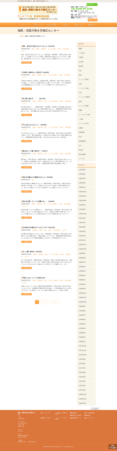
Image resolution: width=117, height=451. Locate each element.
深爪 (44, 75)
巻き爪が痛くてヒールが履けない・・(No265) (38, 201)
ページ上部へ (95, 408)
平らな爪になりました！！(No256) (34, 125)
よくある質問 (90, 413)
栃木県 (81, 66)
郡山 (33, 48)
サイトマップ (90, 418)
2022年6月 (82, 205)
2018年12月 (82, 293)
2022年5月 (82, 209)
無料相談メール (92, 4)
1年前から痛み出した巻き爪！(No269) (35, 72)
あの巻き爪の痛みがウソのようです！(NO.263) (38, 227)
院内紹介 (74, 413)
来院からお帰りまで (62, 413)
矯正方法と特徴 (76, 415)
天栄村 (41, 230)
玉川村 (81, 62)
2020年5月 (82, 266)
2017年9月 (82, 359)
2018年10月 (82, 302)
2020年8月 (82, 258)
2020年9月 (82, 253)
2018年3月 (82, 332)
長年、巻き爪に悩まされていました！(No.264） (39, 46)
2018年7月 (82, 315)
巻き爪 (59, 48)
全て (33, 179)
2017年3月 (82, 385)
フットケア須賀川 (52, 75)
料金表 (88, 415)
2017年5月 (82, 377)
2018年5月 (82, 324)
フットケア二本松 (84, 114)
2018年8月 (82, 310)
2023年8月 (82, 174)
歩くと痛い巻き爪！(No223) (32, 251)
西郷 (80, 110)
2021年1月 (82, 240)
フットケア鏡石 (84, 106)
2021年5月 (82, 231)
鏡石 (80, 101)
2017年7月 (82, 368)
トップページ (46, 413)
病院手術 (43, 48)
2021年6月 (82, 227)
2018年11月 (82, 297)
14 (52, 302)
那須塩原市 (82, 141)
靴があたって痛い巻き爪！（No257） (35, 151)
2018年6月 (82, 319)
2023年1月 (82, 187)
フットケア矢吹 (84, 88)
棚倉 (80, 48)
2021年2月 (82, 236)
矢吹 (80, 92)
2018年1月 (82, 341)
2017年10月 (82, 355)
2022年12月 (82, 191)
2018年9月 (82, 306)
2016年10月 (82, 403)
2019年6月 (82, 284)
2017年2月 (82, 390)
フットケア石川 (84, 123)
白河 (80, 84)
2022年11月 (82, 196)
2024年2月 (82, 169)
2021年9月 (82, 218)
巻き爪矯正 (66, 48)
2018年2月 (82, 337)
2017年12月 (82, 346)
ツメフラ (24, 77)
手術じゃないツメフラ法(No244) (33, 278)
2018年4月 (82, 328)
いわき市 (82, 53)
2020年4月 (82, 271)
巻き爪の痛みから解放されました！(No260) (37, 177)
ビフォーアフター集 (62, 418)
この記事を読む (26, 62)
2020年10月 (82, 249)
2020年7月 (82, 262)
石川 (80, 136)
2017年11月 (82, 350)
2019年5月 (82, 288)
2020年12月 (82, 244)
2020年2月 (82, 275)
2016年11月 (82, 399)
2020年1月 (82, 280)
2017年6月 (82, 372)
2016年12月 (82, 394)
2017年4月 (82, 381)
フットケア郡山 (52, 48)
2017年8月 (82, 363)
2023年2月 (82, 183)
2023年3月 (82, 178)
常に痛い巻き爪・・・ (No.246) (33, 98)
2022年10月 (82, 200)
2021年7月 (82, 222)
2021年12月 (82, 213)
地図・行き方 (93, 20)
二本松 (81, 119)
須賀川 (37, 48)
